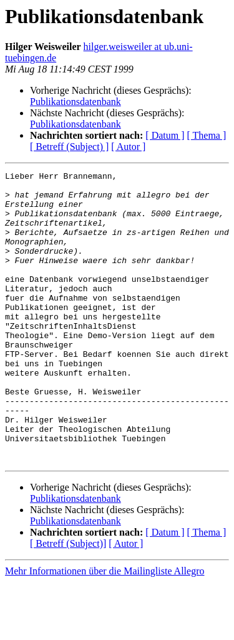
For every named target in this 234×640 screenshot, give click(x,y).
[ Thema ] (207, 135)
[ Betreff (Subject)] (68, 601)
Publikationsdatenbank (75, 101)
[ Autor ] (128, 146)
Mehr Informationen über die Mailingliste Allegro (104, 629)
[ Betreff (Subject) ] (69, 146)
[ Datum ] (164, 135)
